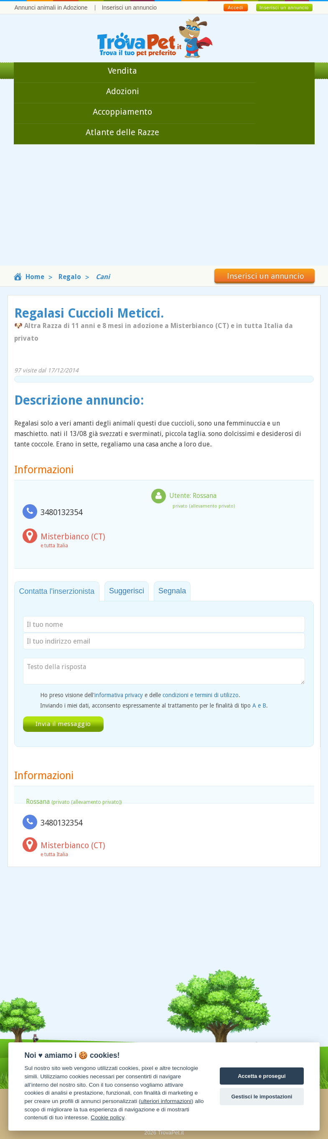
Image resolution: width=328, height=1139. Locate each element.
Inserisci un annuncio (129, 7)
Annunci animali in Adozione (51, 7)
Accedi (235, 7)
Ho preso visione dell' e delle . (140, 695)
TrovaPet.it (170, 1132)
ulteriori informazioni (165, 1101)
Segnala (172, 591)
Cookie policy (107, 1117)
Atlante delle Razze (122, 132)
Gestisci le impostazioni (261, 1096)
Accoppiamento (122, 112)
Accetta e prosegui (262, 1076)
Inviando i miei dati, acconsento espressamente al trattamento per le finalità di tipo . (154, 705)
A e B (259, 705)
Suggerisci (126, 591)
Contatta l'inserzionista (57, 591)
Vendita (122, 71)
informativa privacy (118, 695)
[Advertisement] (164, 207)
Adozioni (122, 91)
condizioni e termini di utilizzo (201, 695)
